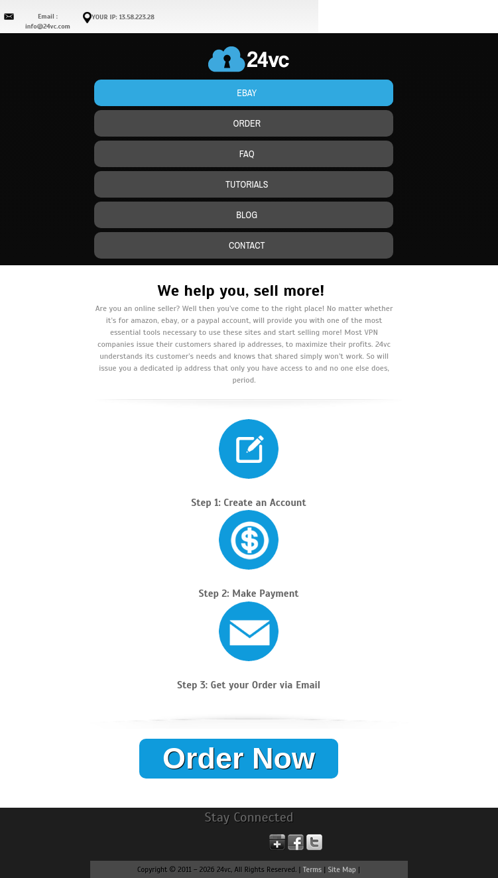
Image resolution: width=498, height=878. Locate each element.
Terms (312, 869)
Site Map (342, 869)
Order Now (238, 758)
